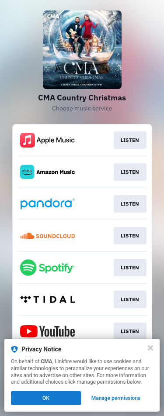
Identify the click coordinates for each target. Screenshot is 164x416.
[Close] (150, 348)
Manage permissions (116, 398)
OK (45, 398)
